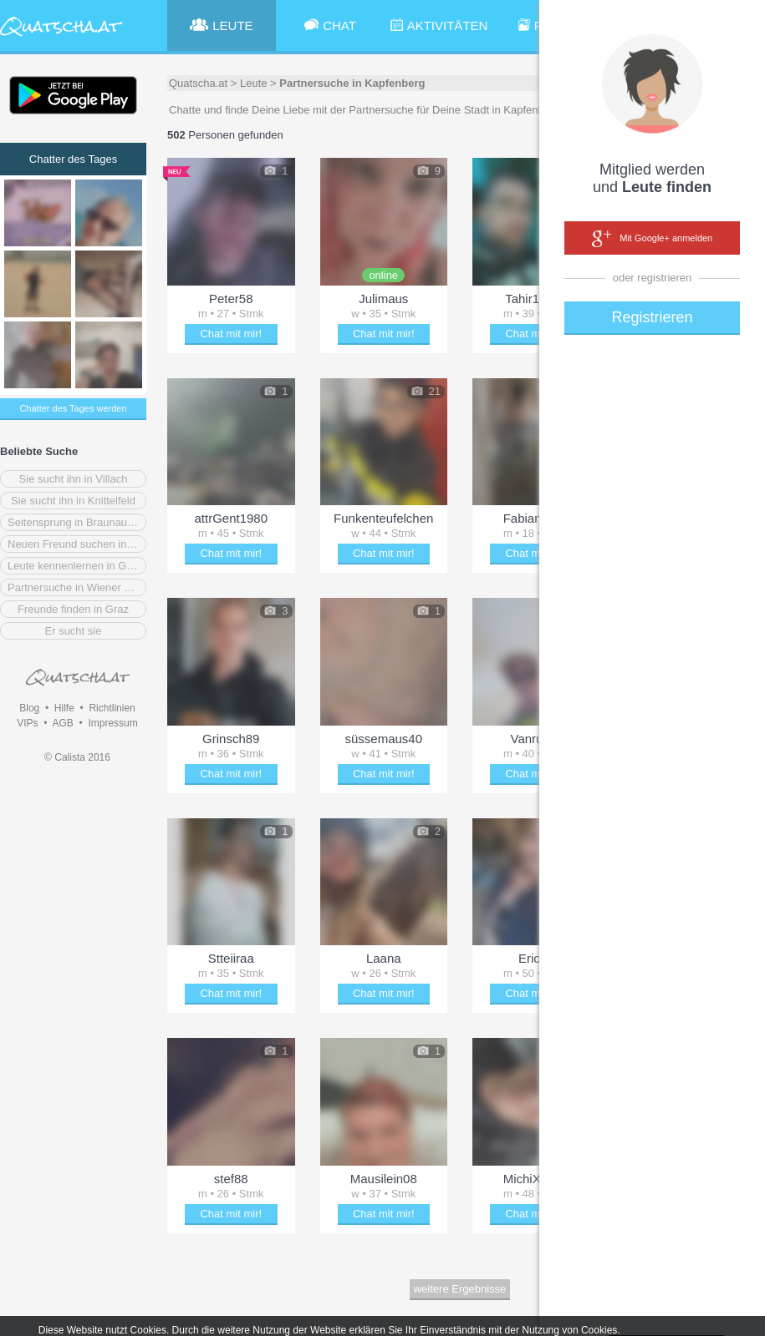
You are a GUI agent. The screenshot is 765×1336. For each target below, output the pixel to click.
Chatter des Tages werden (72, 408)
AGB (62, 723)
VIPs (27, 723)
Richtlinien (112, 708)
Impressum (112, 723)
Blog (29, 708)
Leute (254, 83)
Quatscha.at (198, 83)
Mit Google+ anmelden (652, 238)
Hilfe (64, 708)
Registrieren (651, 317)
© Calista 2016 (77, 757)
